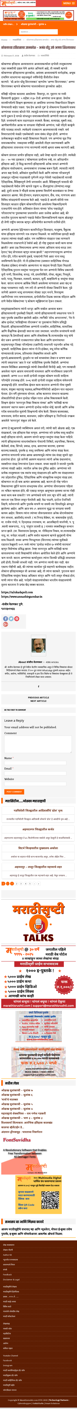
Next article (38, 700)
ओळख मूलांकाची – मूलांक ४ (17, 1109)
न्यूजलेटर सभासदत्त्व (10, 1260)
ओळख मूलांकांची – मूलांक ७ (17, 1090)
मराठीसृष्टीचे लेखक (10, 1287)
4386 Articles (52, 662)
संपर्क (5, 1269)
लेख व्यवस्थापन (8, 1245)
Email (8, 768)
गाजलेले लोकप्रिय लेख (11, 1311)
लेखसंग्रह (6, 1324)
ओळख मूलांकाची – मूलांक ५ (17, 1104)
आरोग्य (5, 1343)
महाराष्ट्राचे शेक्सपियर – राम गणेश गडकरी (23, 1113)
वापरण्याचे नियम (9, 1265)
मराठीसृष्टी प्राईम (9, 1385)
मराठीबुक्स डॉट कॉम (10, 1375)
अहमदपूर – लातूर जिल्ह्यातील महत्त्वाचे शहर (38, 867)
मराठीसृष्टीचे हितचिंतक (11, 1292)
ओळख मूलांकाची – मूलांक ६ (17, 1095)
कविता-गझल (8, 1348)
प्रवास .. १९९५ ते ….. (10, 1297)
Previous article (38, 697)
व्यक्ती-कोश (7, 1328)
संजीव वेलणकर (29, 56)
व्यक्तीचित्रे (45, 56)
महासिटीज (7, 1333)
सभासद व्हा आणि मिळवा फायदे (24, 1222)
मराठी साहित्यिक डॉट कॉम (12, 1380)
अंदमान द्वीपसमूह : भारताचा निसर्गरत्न (21, 1132)
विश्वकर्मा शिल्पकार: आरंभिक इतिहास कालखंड (26, 1122)
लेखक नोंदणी (8, 1250)
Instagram (7, 1365)
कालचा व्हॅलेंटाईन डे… (12, 1127)
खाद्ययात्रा (6, 1338)
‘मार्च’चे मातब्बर (9, 1099)
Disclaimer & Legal (11, 1279)
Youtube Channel (10, 1356)
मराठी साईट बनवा (9, 1301)
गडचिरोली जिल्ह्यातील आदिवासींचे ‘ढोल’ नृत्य (38, 810)
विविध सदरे (7, 1306)
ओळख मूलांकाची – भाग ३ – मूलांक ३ (21, 1118)
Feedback (7, 1274)
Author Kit (7, 1255)
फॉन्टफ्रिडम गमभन (9, 1390)
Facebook (7, 1360)
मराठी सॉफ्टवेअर (9, 1316)
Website (9, 779)
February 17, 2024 (11, 56)
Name (8, 758)
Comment (10, 733)
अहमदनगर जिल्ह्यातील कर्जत (38, 829)
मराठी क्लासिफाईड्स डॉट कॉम (14, 1370)
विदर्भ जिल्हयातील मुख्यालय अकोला (38, 848)
